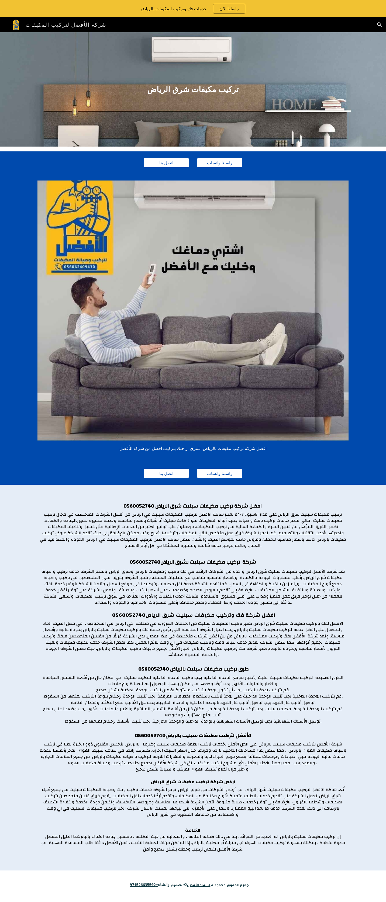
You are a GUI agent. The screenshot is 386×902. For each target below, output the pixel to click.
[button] (379, 24)
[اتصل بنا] (166, 162)
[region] (193, 8)
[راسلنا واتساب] (219, 162)
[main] (193, 89)
